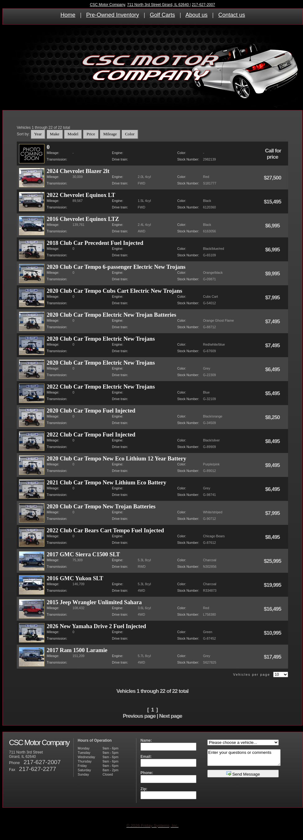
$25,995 (273, 561)
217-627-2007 (203, 4)
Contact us (231, 15)
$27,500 (273, 178)
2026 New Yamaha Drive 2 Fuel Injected (96, 626)
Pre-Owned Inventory (112, 15)
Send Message (243, 774)
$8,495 (273, 441)
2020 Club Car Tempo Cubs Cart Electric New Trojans (114, 290)
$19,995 (273, 585)
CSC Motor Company (107, 4)
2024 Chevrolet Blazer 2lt (78, 171)
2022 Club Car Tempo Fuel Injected (91, 434)
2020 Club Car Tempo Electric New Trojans (101, 338)
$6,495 (273, 369)
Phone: (146, 773)
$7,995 (273, 297)
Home (68, 15)
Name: (146, 740)
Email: (146, 756)
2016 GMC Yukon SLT (75, 578)
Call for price (273, 153)
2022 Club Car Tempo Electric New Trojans (101, 386)
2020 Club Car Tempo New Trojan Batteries (101, 506)
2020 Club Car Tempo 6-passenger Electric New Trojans (116, 267)
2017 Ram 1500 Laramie (77, 650)
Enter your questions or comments (244, 757)
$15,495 (273, 201)
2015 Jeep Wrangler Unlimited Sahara (94, 602)
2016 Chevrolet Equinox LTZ (83, 219)
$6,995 (273, 225)
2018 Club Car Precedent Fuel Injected (95, 243)
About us (197, 15)
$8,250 (273, 417)
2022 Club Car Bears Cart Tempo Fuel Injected (105, 530)
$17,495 (273, 657)
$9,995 (273, 273)
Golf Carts (162, 15)
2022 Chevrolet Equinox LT (81, 195)
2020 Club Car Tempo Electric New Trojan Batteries (111, 314)
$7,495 (273, 321)
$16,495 (273, 609)
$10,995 (273, 633)
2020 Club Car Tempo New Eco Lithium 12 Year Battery (116, 458)
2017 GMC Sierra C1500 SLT (83, 554)
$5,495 (273, 393)
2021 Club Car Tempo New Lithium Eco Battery (106, 482)
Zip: (143, 789)
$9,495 (273, 465)
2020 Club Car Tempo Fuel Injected (91, 410)
